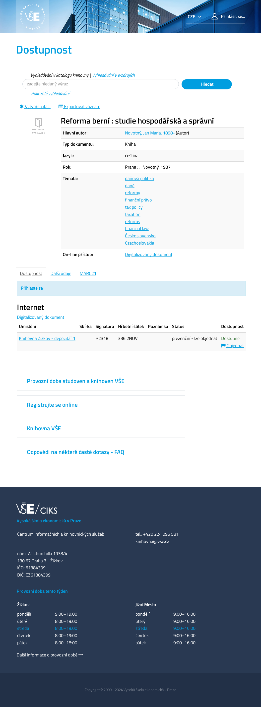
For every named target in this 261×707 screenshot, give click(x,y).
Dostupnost (31, 273)
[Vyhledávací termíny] (100, 84)
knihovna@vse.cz (152, 541)
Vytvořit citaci (35, 106)
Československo (140, 235)
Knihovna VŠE (44, 428)
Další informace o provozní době (47, 654)
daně (129, 185)
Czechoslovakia (139, 243)
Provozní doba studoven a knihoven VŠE (76, 381)
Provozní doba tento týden (42, 591)
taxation (132, 214)
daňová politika (139, 178)
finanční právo (138, 199)
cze (192, 16)
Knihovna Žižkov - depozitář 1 (47, 338)
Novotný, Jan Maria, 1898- (150, 132)
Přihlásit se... (228, 16)
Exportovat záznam (79, 106)
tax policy (134, 207)
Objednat (232, 345)
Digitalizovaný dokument (148, 254)
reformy (132, 192)
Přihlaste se (32, 288)
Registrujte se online (52, 404)
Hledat (206, 84)
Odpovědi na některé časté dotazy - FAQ (75, 452)
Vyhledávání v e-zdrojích (113, 75)
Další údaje (61, 273)
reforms (132, 221)
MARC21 (88, 273)
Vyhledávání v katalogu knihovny (59, 75)
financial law (137, 228)
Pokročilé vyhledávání (50, 93)
